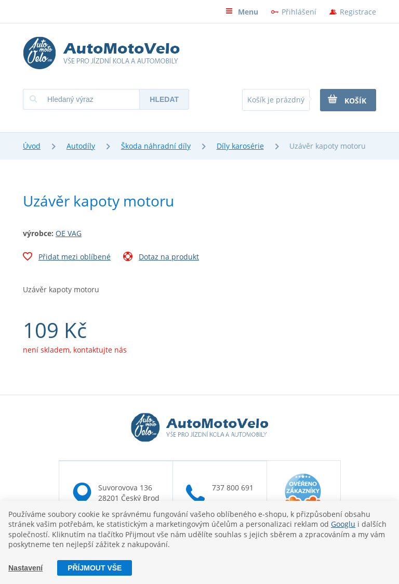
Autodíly (80, 146)
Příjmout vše (95, 568)
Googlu (343, 524)
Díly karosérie (240, 146)
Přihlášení (299, 12)
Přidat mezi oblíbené (67, 258)
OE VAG (69, 233)
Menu (241, 12)
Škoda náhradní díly (156, 146)
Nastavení (25, 568)
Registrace (358, 12)
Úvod (32, 146)
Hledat (164, 99)
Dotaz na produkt (161, 258)
